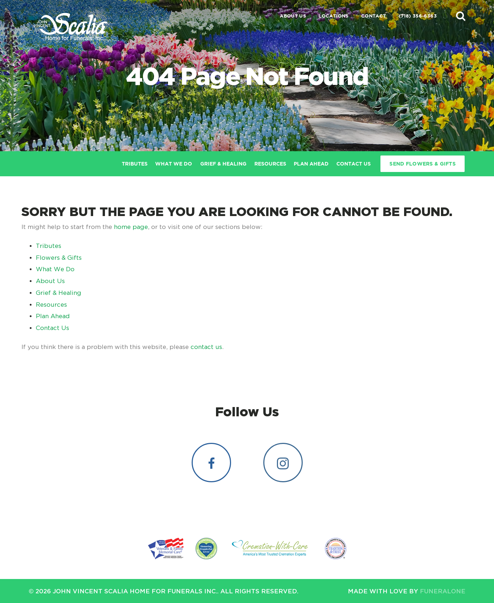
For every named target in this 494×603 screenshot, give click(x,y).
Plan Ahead (53, 316)
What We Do (55, 269)
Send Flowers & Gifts (422, 164)
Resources (51, 304)
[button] (460, 16)
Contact (373, 16)
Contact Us (52, 328)
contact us (206, 347)
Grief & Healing (58, 292)
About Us (293, 16)
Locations (333, 16)
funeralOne (442, 591)
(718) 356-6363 (418, 16)
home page (131, 227)
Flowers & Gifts (59, 257)
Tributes (48, 246)
